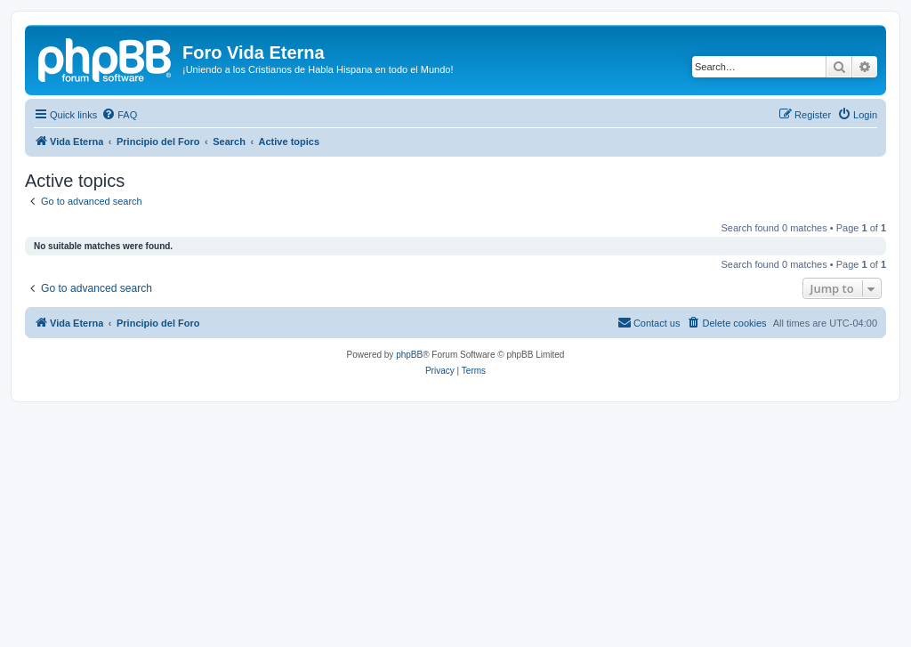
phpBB (409, 355)
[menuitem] (119, 114)
